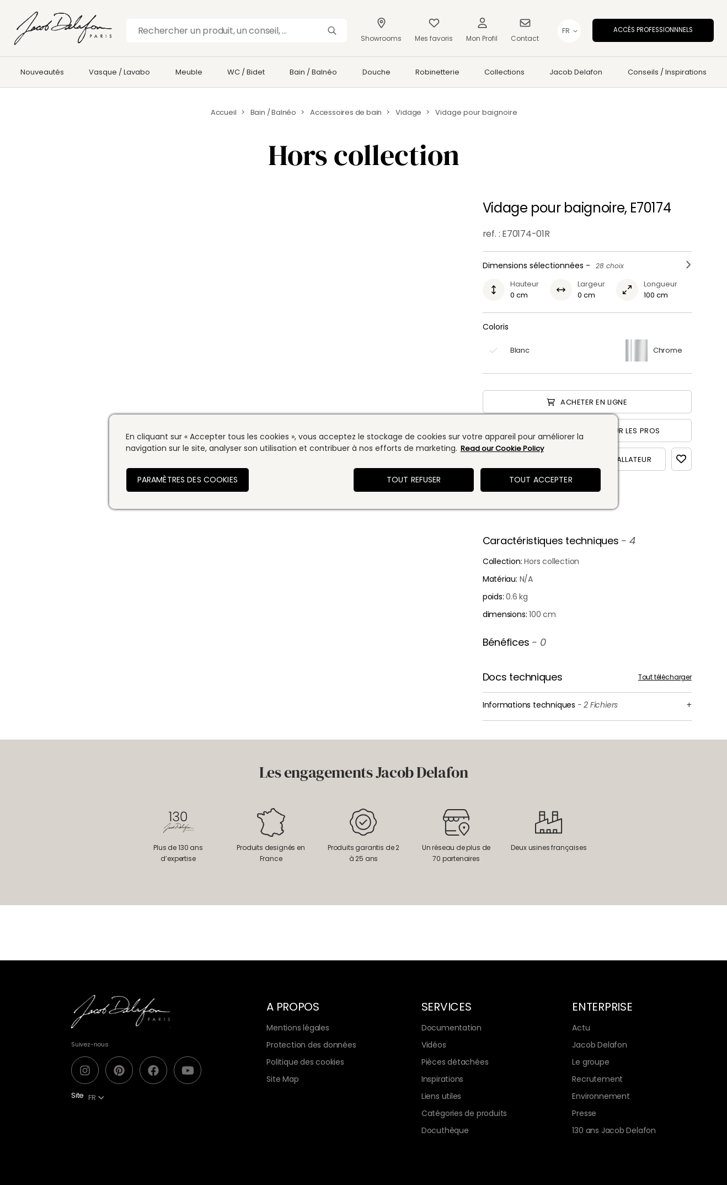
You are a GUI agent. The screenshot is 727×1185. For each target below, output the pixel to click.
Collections (504, 72)
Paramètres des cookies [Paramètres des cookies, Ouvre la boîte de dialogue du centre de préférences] (187, 479)
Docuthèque (445, 1130)
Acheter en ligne (587, 402)
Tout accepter (541, 479)
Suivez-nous (90, 1044)
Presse (584, 1113)
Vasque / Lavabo (119, 72)
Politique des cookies (305, 1061)
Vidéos (433, 1044)
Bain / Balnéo (313, 72)
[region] (363, 462)
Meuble (188, 72)
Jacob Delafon (575, 72)
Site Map (282, 1079)
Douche (376, 72)
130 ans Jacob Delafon (614, 1130)
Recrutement (597, 1079)
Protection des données (311, 1044)
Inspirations (442, 1079)
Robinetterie (437, 72)
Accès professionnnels (653, 29)
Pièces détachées (455, 1061)
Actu (581, 1027)
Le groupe (590, 1061)
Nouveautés (42, 72)
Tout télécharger (665, 677)
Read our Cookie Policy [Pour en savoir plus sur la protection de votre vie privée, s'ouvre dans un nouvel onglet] (502, 448)
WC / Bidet (246, 72)
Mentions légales (297, 1027)
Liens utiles (441, 1096)
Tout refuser (414, 479)
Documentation (451, 1027)
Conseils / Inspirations (667, 72)
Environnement (600, 1096)
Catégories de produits (464, 1113)
